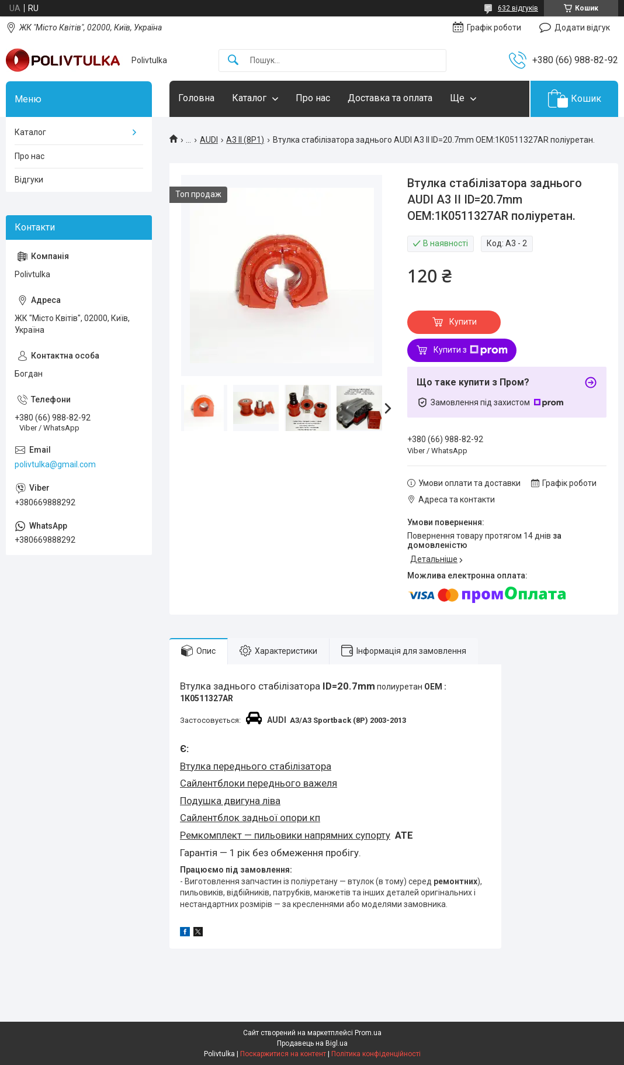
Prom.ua (368, 1033)
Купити (463, 321)
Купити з (471, 350)
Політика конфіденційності (376, 1054)
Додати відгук (582, 27)
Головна (196, 98)
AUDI (209, 139)
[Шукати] (233, 60)
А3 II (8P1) (245, 139)
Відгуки (29, 179)
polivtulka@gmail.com (55, 464)
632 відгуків (518, 8)
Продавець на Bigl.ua (312, 1043)
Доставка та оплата (390, 98)
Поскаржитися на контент (283, 1054)
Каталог (249, 98)
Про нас (313, 98)
